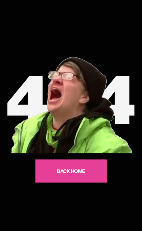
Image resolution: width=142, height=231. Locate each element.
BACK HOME (71, 171)
